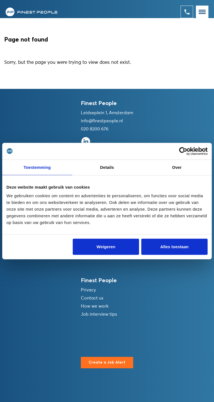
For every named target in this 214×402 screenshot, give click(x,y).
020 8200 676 (94, 129)
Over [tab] (177, 167)
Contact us (92, 298)
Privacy (88, 290)
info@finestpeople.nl (102, 121)
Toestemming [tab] (37, 167)
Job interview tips (99, 314)
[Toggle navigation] (202, 12)
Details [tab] (107, 167)
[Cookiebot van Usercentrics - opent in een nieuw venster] (183, 151)
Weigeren (106, 246)
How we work (94, 306)
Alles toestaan (174, 246)
